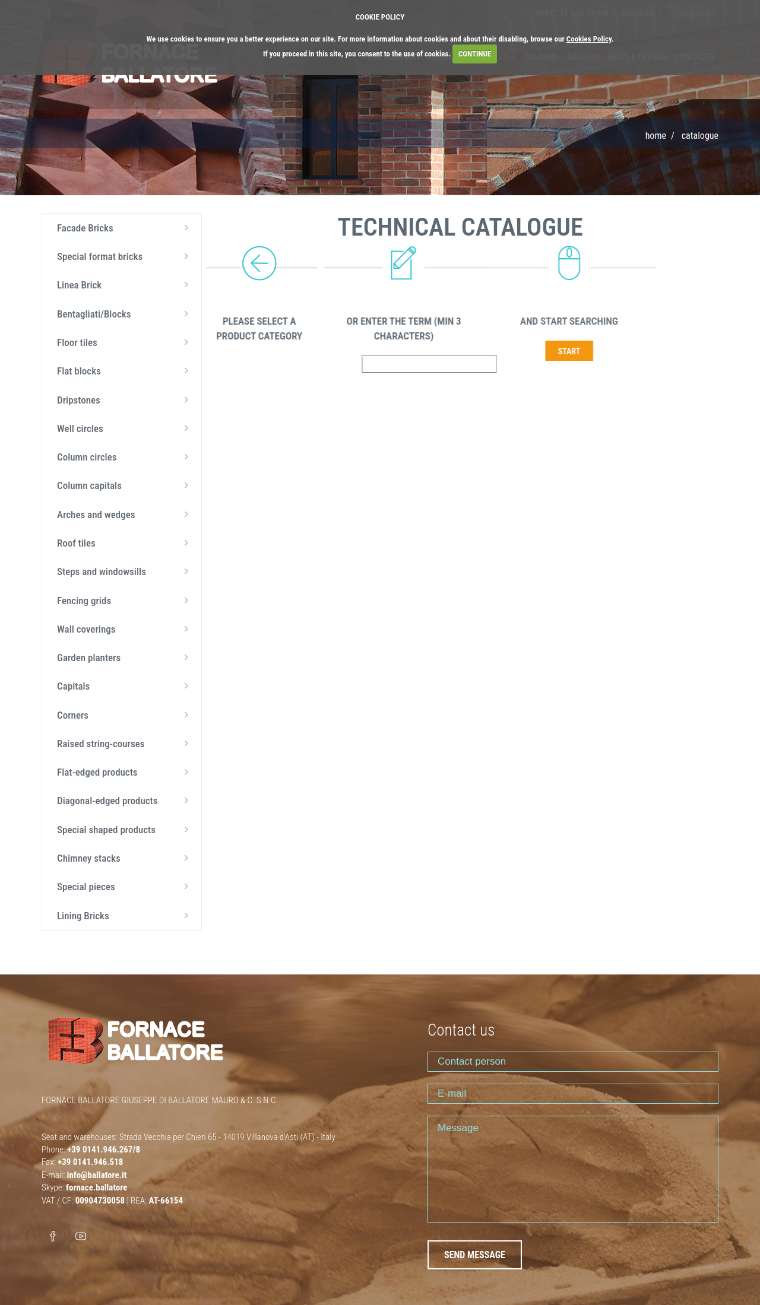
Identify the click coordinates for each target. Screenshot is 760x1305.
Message (573, 1169)
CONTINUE (474, 53)
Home (655, 135)
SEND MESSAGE (474, 1254)
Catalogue (700, 135)
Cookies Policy (589, 38)
